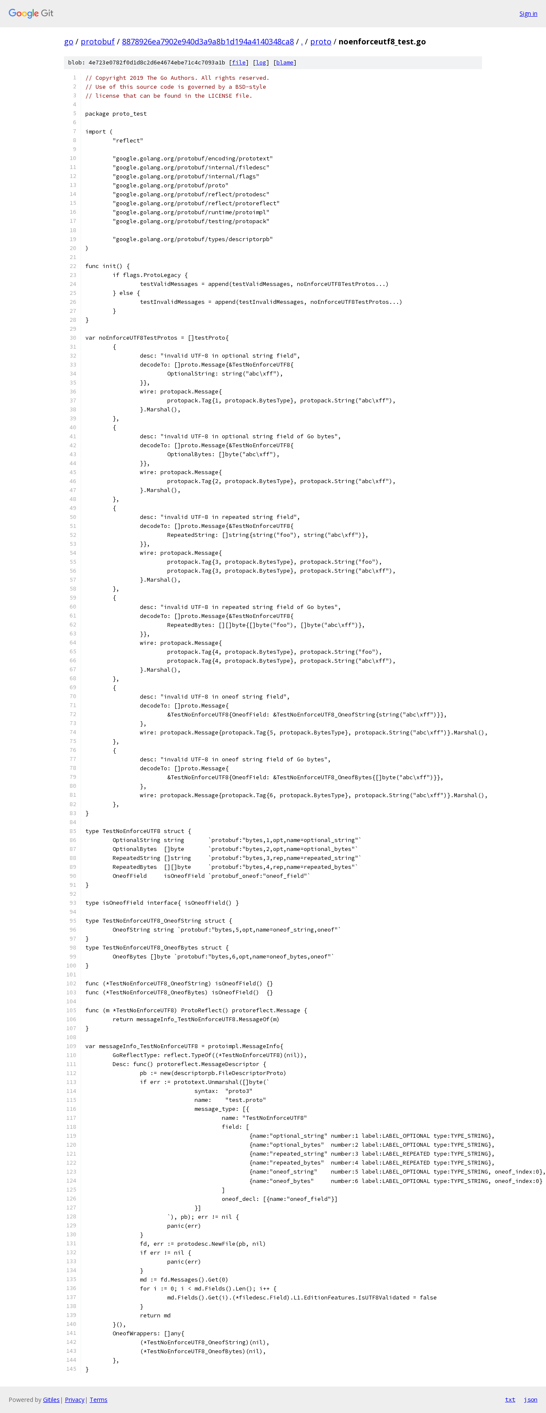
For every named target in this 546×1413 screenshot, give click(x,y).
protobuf (98, 41)
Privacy (74, 1400)
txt (510, 1399)
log (261, 62)
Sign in (528, 13)
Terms (98, 1400)
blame (284, 62)
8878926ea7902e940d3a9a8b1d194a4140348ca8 (208, 41)
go (68, 41)
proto (320, 41)
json (530, 1399)
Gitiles (51, 1400)
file (239, 62)
